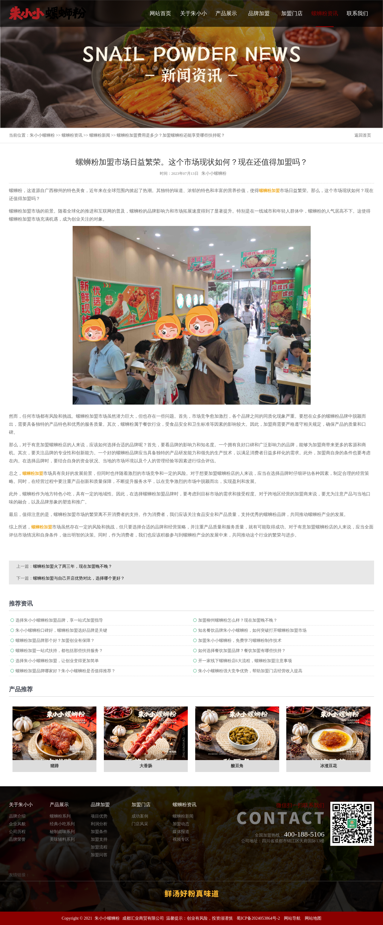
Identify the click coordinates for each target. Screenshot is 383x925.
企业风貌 (17, 824)
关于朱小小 (193, 13)
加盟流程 (99, 847)
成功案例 (140, 816)
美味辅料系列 (62, 839)
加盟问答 (99, 855)
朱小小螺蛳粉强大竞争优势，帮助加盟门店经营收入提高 (250, 671)
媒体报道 (181, 831)
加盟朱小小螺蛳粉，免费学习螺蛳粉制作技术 (240, 640)
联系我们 (357, 13)
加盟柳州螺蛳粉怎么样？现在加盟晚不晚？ (237, 620)
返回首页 (362, 135)
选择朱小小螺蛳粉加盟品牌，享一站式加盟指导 (59, 620)
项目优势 (99, 816)
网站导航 (292, 918)
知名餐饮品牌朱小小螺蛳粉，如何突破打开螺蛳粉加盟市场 (252, 630)
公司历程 (17, 831)
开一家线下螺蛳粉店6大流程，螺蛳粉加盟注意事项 (245, 661)
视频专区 (181, 839)
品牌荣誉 (17, 839)
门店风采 (140, 824)
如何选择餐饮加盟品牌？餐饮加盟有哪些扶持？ (242, 650)
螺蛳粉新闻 (99, 135)
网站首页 (160, 13)
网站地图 (313, 918)
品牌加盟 (259, 13)
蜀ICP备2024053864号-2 (258, 918)
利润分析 (99, 824)
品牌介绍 (17, 816)
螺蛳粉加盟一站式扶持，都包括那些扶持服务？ (59, 650)
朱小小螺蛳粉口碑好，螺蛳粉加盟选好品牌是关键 (61, 630)
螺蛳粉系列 (60, 816)
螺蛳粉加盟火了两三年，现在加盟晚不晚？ (72, 566)
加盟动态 (181, 824)
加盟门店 (292, 13)
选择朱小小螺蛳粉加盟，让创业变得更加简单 (57, 661)
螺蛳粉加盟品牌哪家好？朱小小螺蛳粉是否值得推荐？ (65, 671)
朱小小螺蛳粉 (42, 135)
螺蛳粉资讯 (324, 18)
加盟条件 (99, 831)
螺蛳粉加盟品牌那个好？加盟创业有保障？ (55, 640)
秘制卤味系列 (62, 831)
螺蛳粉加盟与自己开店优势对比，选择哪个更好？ (79, 578)
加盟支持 (99, 839)
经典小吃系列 (62, 824)
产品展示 (226, 13)
